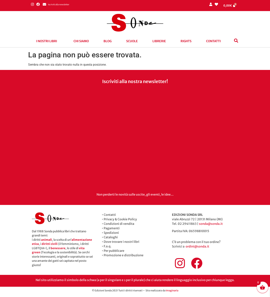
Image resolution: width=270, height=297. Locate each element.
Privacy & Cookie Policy (120, 219)
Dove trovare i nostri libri (121, 242)
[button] (47, 41)
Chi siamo (81, 41)
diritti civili (50, 244)
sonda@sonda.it (211, 224)
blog (108, 41)
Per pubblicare (114, 251)
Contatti (213, 41)
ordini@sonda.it (197, 246)
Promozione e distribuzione (123, 255)
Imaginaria (172, 290)
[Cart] (229, 5)
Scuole (132, 41)
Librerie (159, 41)
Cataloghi (111, 237)
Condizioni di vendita (119, 224)
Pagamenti (112, 228)
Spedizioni (111, 233)
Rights (186, 41)
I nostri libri (46, 41)
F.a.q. (107, 246)
